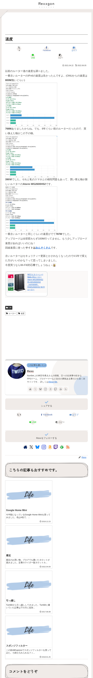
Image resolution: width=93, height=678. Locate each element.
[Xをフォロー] (35, 389)
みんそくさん (43, 247)
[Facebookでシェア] (46, 49)
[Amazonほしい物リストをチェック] (50, 389)
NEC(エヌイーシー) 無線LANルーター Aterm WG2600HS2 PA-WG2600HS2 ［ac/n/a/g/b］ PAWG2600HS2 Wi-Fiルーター (36, 282)
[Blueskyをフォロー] (40, 389)
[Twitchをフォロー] (55, 389)
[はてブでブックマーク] (74, 49)
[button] (60, 56)
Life (8, 308)
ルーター (11, 313)
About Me (52, 382)
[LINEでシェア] (32, 56)
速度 (21, 313)
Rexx (30, 371)
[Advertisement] (46, 23)
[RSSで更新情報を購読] (66, 389)
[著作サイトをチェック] (30, 389)
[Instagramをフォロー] (45, 389)
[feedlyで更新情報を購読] (61, 389)
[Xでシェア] (19, 49)
